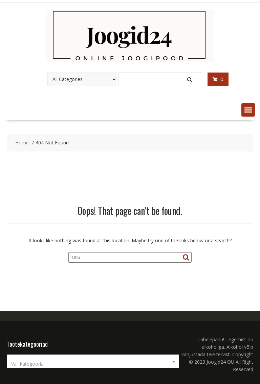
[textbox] (93, 364)
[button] (248, 110)
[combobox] (93, 361)
